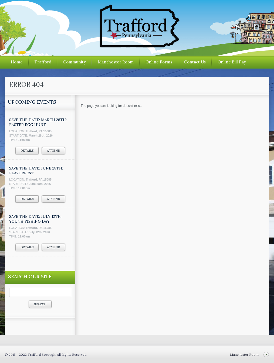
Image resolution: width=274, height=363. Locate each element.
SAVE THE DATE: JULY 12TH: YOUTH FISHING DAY (35, 219)
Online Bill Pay (232, 62)
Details (27, 150)
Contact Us (195, 62)
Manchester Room (116, 62)
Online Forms (159, 62)
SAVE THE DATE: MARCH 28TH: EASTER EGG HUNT (38, 122)
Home (17, 62)
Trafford (43, 62)
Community (74, 62)
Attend (53, 150)
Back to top (266, 354)
